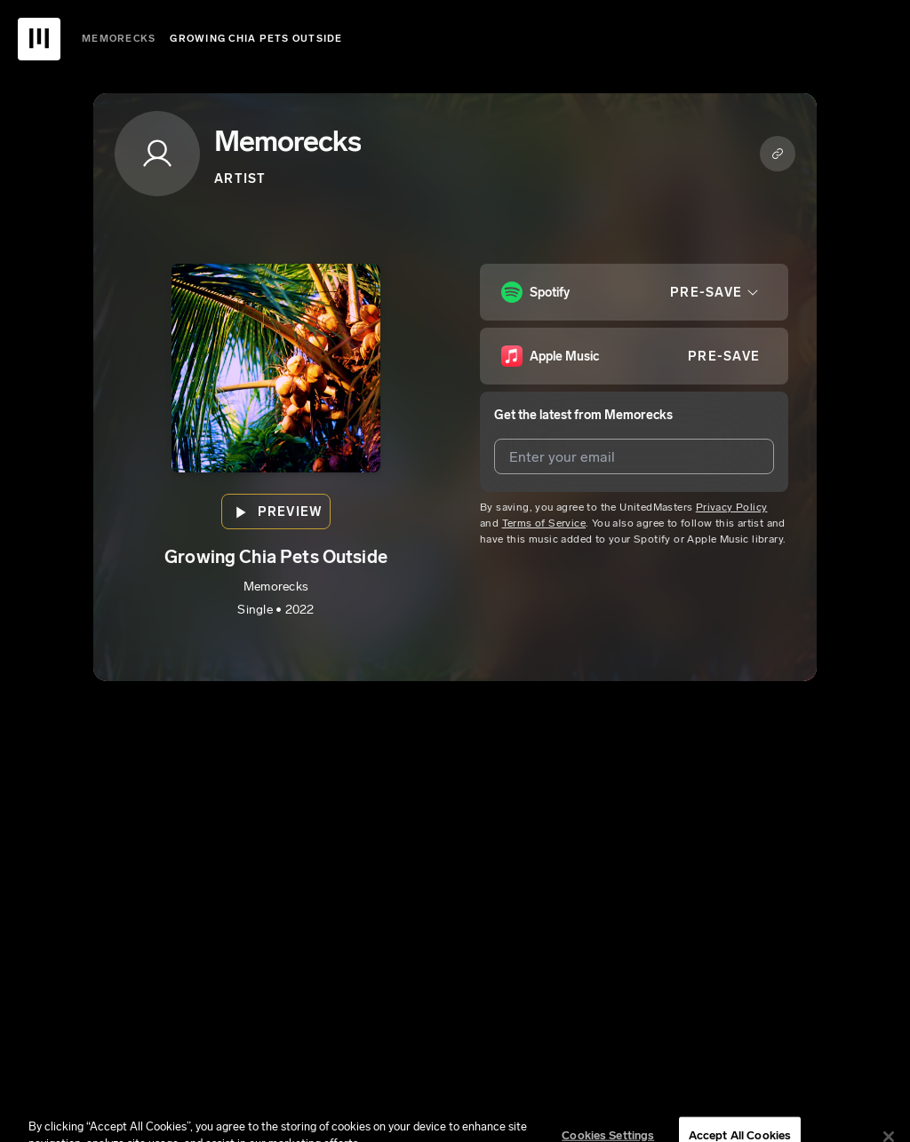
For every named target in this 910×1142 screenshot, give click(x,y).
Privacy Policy (732, 507)
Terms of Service (544, 523)
